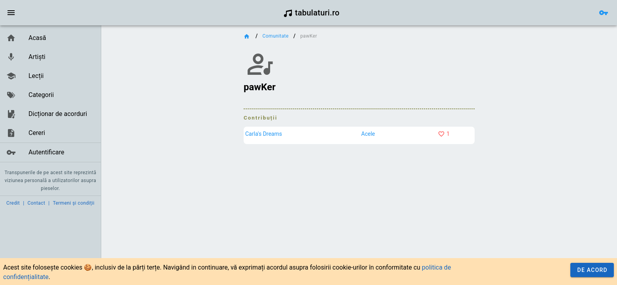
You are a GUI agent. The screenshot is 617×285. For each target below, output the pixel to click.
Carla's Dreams (263, 134)
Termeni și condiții (74, 203)
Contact (36, 203)
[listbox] (50, 95)
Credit (13, 203)
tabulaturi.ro (311, 12)
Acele (368, 134)
